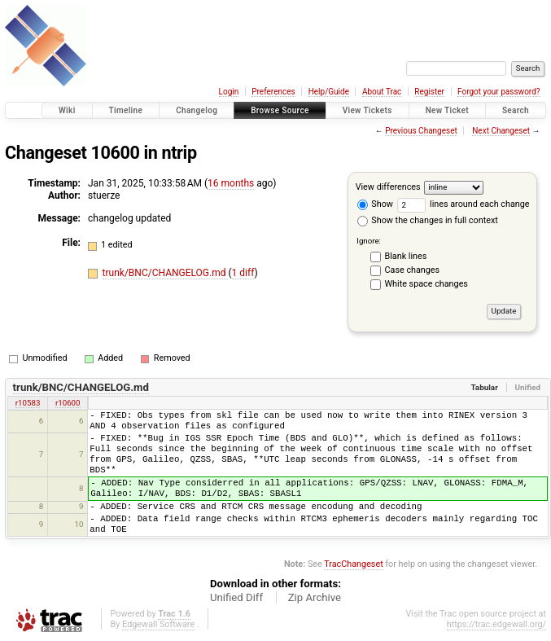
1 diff (243, 273)
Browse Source (280, 110)
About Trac (381, 91)
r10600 (68, 402)
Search (515, 110)
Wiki (67, 110)
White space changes (426, 284)
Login (229, 91)
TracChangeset (353, 564)
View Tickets (367, 110)
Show (375, 204)
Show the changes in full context (427, 220)
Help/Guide (328, 91)
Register (429, 91)
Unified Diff (236, 597)
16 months (231, 183)
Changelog (196, 110)
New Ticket (447, 110)
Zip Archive (314, 597)
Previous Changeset (421, 130)
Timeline (126, 110)
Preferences (273, 91)
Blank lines (406, 256)
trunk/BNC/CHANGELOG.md (166, 273)
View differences (388, 187)
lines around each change (463, 204)
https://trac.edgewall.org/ (496, 624)
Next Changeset (501, 130)
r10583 (28, 402)
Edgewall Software (158, 624)
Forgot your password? (498, 91)
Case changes (412, 270)
